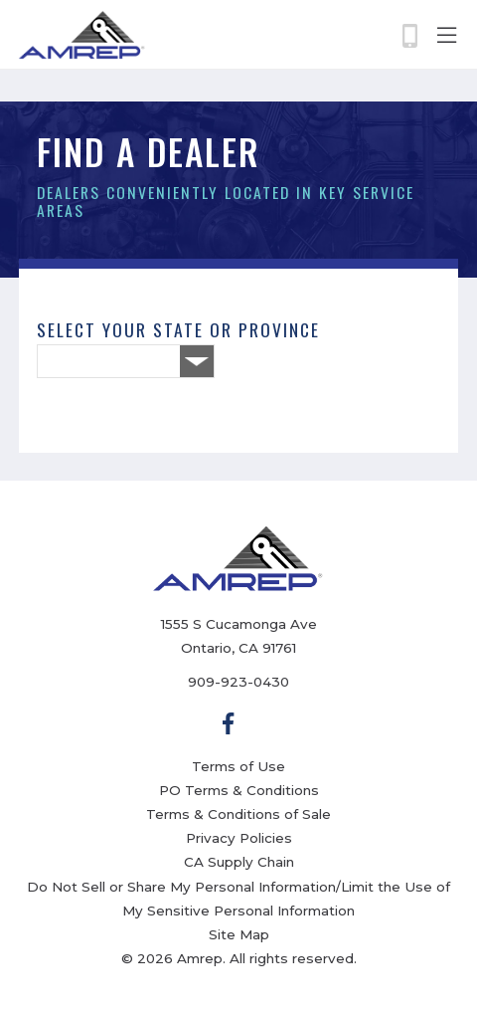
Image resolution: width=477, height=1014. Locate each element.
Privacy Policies (239, 838)
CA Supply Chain (239, 862)
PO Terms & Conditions (239, 790)
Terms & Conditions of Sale (238, 814)
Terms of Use (238, 766)
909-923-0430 (238, 682)
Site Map (239, 934)
